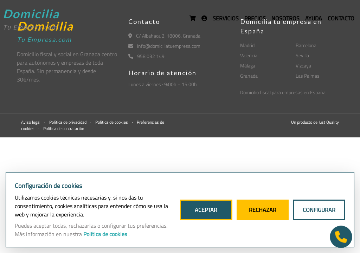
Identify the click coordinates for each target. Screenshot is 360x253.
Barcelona (306, 45)
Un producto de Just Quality (315, 122)
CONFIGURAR (319, 210)
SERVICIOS (226, 18)
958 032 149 (146, 56)
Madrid (247, 45)
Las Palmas (308, 75)
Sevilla (302, 55)
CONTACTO (341, 18)
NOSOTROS (285, 18)
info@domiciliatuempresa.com (164, 46)
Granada (249, 75)
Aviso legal (31, 122)
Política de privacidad (68, 122)
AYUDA (313, 18)
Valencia (248, 55)
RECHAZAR (262, 210)
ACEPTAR (206, 210)
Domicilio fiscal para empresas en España (283, 92)
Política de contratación (63, 128)
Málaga (247, 65)
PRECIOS (255, 18)
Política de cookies (112, 122)
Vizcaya (303, 65)
